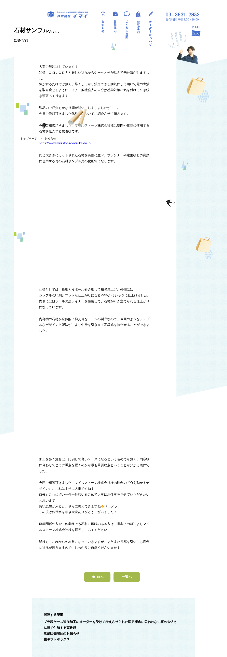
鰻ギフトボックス (57, 546)
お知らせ (50, 138)
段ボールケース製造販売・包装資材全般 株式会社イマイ (68, 14)
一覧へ (127, 483)
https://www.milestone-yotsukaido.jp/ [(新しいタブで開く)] (65, 270)
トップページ (28, 138)
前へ (100, 483)
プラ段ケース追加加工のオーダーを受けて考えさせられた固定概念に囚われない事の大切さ (110, 529)
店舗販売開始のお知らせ (61, 540)
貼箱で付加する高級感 (60, 534)
